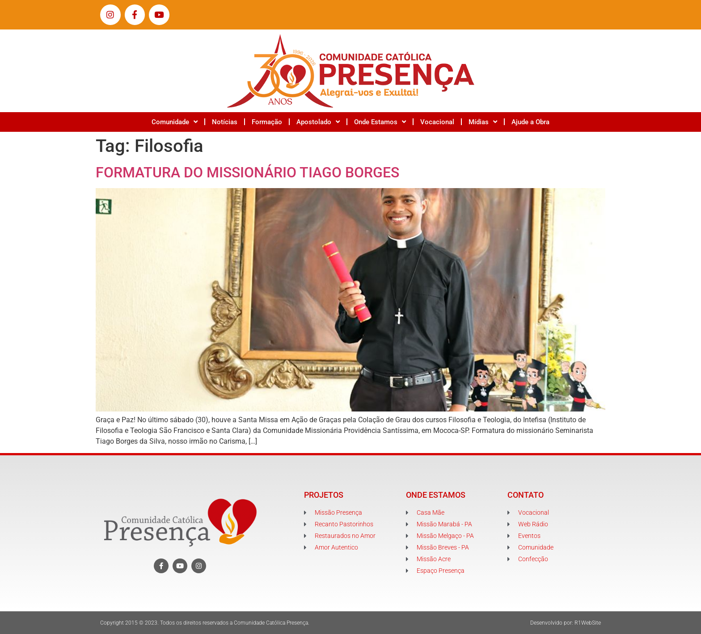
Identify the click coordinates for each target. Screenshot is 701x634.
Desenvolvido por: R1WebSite (565, 623)
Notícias (224, 122)
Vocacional (437, 122)
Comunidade (175, 122)
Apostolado (318, 122)
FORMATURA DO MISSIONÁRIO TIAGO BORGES (247, 172)
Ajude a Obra (530, 122)
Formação (267, 122)
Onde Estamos (380, 122)
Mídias (483, 122)
